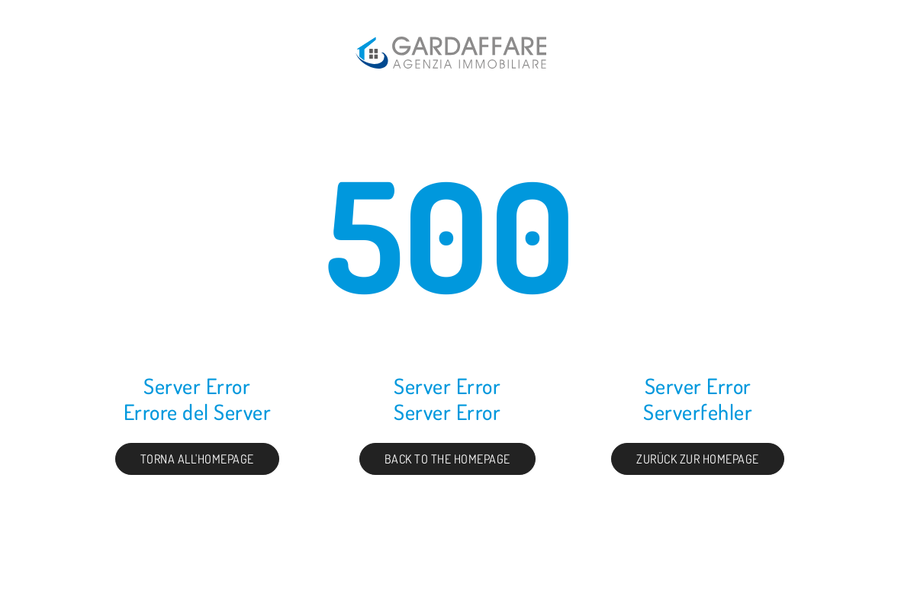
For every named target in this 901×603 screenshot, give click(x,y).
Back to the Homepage (447, 459)
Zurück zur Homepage (697, 459)
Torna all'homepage (197, 459)
